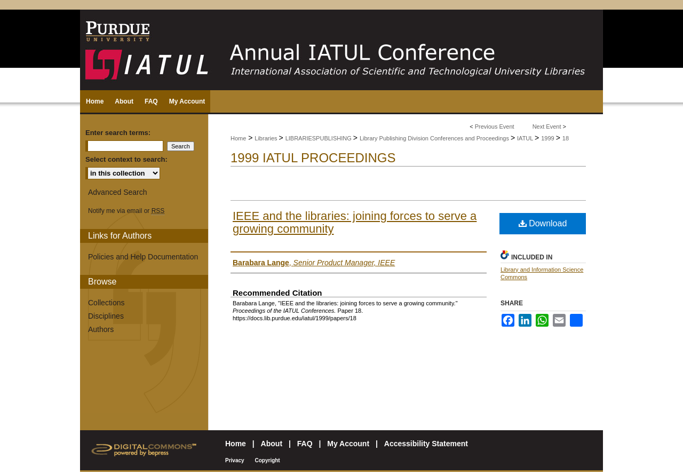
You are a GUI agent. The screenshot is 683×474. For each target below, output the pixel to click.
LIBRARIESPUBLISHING (319, 138)
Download (543, 223)
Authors (101, 329)
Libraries (267, 138)
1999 (548, 138)
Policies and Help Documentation (143, 256)
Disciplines (106, 316)
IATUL (526, 138)
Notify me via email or (126, 211)
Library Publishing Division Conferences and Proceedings (435, 138)
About (271, 443)
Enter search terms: (117, 133)
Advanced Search (117, 192)
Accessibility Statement (426, 443)
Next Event (547, 126)
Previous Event (494, 126)
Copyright (267, 460)
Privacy (234, 460)
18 (565, 138)
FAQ (305, 443)
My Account (348, 443)
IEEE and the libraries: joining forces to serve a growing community (354, 222)
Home (238, 138)
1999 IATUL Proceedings (313, 158)
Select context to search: (126, 159)
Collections (106, 302)
